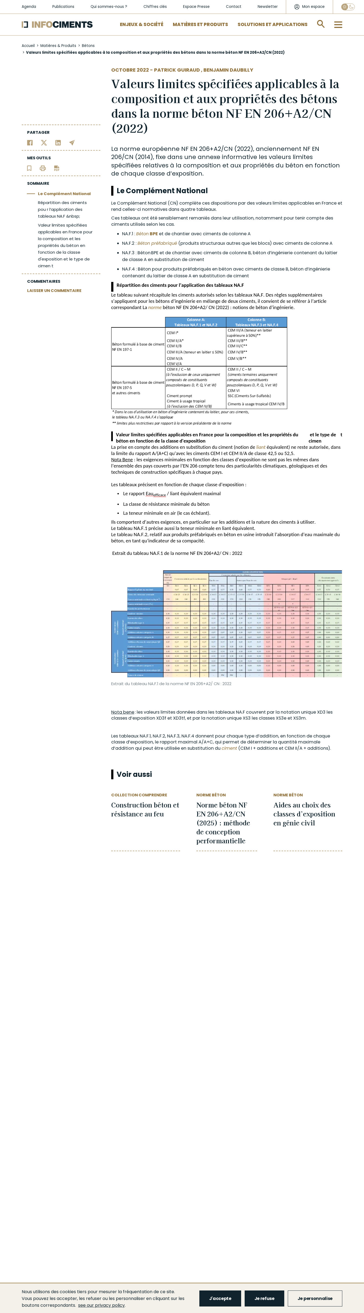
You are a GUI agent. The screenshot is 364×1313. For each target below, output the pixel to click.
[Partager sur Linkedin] (58, 142)
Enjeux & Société (141, 24)
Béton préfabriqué (157, 243)
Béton (142, 234)
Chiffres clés (155, 6)
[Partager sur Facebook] (30, 142)
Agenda (29, 6)
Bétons (88, 45)
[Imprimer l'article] (43, 168)
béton (294, 165)
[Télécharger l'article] (56, 168)
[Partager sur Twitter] (44, 142)
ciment (229, 748)
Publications (63, 6)
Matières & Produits (58, 45)
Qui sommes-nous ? (109, 6)
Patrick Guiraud (177, 69)
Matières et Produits (200, 24)
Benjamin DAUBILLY (228, 69)
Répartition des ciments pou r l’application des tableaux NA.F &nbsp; (62, 209)
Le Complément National (64, 193)
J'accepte (220, 1298)
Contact (233, 6)
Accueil (28, 45)
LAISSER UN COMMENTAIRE (54, 290)
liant (261, 447)
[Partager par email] (72, 142)
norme (155, 307)
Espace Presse (196, 6)
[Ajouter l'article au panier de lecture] (29, 168)
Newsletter (268, 6)
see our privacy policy (101, 1305)
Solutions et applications (273, 24)
